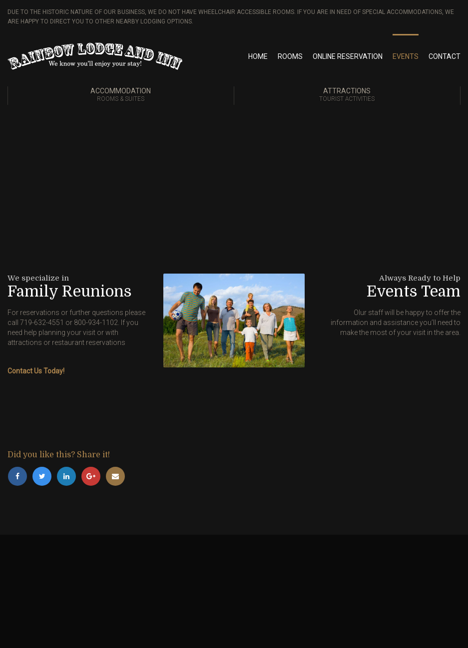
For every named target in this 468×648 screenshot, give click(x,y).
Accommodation (121, 95)
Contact (445, 56)
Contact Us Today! (35, 371)
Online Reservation (348, 56)
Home (258, 56)
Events (406, 56)
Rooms (290, 56)
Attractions (347, 95)
